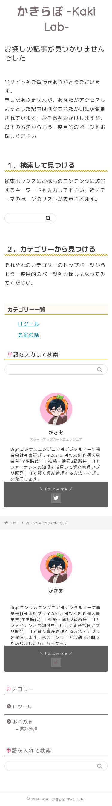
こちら (48, 643)
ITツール (28, 323)
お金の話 (28, 334)
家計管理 (29, 729)
